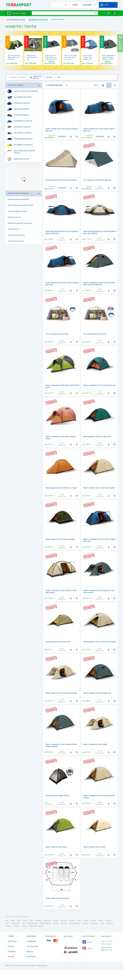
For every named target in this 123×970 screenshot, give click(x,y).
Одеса (18, 920)
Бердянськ (16, 926)
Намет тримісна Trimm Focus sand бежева (61, 693)
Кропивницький (32, 923)
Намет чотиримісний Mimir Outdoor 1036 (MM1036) (14, 57)
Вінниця (71, 920)
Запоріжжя (38, 920)
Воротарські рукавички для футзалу (20, 223)
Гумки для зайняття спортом (17, 211)
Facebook (87, 942)
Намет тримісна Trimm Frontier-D (57, 898)
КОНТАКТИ (31, 956)
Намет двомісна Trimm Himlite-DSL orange (61, 488)
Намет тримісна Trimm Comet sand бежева (99, 488)
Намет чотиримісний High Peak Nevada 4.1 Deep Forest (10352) (108, 57)
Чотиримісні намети (19, 121)
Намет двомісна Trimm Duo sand (57, 642)
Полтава (86, 920)
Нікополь (8, 926)
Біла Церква (94, 923)
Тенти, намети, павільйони (22, 91)
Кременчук (64, 923)
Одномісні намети (18, 103)
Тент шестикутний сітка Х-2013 (94, 334)
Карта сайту (31, 965)
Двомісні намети (18, 109)
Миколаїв (55, 920)
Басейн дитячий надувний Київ (18, 199)
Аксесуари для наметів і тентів (21, 151)
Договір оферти (41, 965)
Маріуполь (64, 920)
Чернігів (93, 920)
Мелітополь (109, 923)
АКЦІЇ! (75, 5)
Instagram (87, 948)
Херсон (79, 920)
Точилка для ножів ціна (16, 241)
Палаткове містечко (19, 97)
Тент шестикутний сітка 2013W (56, 334)
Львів (31, 920)
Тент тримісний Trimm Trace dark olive (97, 180)
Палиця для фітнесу (14, 217)
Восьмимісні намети (20, 144)
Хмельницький (15, 923)
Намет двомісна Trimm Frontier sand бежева (99, 642)
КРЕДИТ (11, 956)
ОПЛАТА (11, 946)
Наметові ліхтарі (18, 159)
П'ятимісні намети (18, 127)
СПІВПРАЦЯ (31, 941)
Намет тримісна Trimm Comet (94, 847)
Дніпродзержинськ (45, 923)
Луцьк (102, 923)
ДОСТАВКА (12, 941)
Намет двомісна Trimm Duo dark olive (97, 436)
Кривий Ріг (47, 920)
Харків (12, 920)
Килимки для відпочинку (16, 235)
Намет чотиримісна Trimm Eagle (95, 744)
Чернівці (55, 923)
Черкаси (100, 920)
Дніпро (25, 920)
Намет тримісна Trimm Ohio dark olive (97, 693)
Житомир (108, 920)
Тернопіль (85, 923)
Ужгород (24, 926)
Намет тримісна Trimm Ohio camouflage (60, 539)
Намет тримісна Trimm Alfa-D (56, 847)
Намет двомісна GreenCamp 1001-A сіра (32, 57)
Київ (6, 920)
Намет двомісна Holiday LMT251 (57, 796)
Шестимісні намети (19, 133)
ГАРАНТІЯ (11, 951)
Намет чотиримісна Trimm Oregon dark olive (99, 385)
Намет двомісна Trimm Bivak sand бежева (61, 180)
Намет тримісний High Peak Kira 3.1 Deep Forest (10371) (51, 57)
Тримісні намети (18, 115)
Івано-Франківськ (74, 923)
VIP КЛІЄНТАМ (32, 946)
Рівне (23, 923)
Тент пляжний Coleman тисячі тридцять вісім (87, 57)
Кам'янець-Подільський (36, 926)
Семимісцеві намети (19, 139)
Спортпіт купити (13, 229)
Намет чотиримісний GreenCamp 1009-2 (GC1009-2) (70, 57)
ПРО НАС (30, 951)
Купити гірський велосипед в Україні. (20, 205)
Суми (7, 923)
